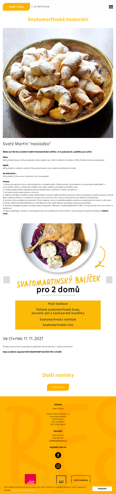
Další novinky (58, 387)
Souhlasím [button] (102, 489)
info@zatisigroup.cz (58, 440)
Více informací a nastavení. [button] (23, 490)
